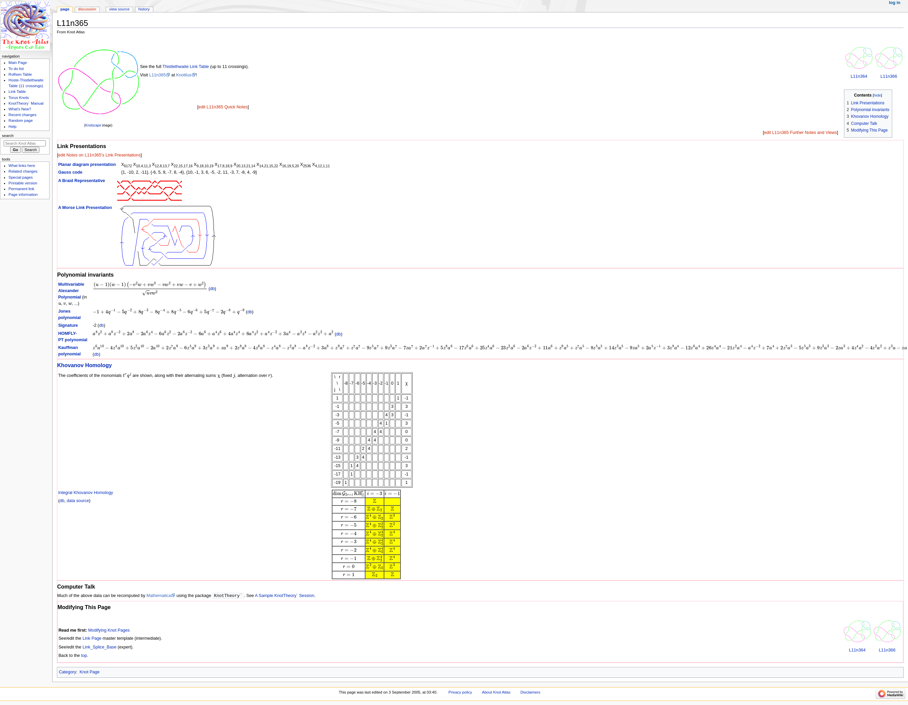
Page (64, 9)
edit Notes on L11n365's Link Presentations (99, 155)
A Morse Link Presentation (85, 207)
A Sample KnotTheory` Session (284, 596)
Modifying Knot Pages (109, 630)
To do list (16, 69)
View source (119, 9)
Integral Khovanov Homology (85, 492)
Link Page (92, 638)
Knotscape (93, 125)
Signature (68, 325)
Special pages (20, 177)
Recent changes (22, 115)
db (212, 288)
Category (67, 672)
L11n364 (859, 76)
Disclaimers (530, 693)
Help (12, 127)
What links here (21, 166)
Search (8, 136)
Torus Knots (18, 98)
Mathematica (159, 596)
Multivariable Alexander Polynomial (71, 290)
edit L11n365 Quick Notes (223, 107)
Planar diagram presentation (87, 164)
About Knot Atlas (496, 693)
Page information (23, 194)
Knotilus (183, 75)
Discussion (87, 9)
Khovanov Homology (84, 365)
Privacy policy (460, 693)
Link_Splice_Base (100, 647)
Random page (20, 120)
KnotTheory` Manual (25, 103)
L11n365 (157, 75)
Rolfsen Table (20, 74)
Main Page (17, 63)
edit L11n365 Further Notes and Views (800, 132)
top (84, 656)
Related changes (22, 171)
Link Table (17, 92)
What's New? (19, 109)
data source (78, 500)
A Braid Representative (81, 180)
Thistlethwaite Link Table (185, 66)
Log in (895, 2)
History (144, 9)
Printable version (22, 183)
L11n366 (888, 76)
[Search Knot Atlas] (25, 143)
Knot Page (89, 672)
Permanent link (21, 189)
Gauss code (70, 172)
